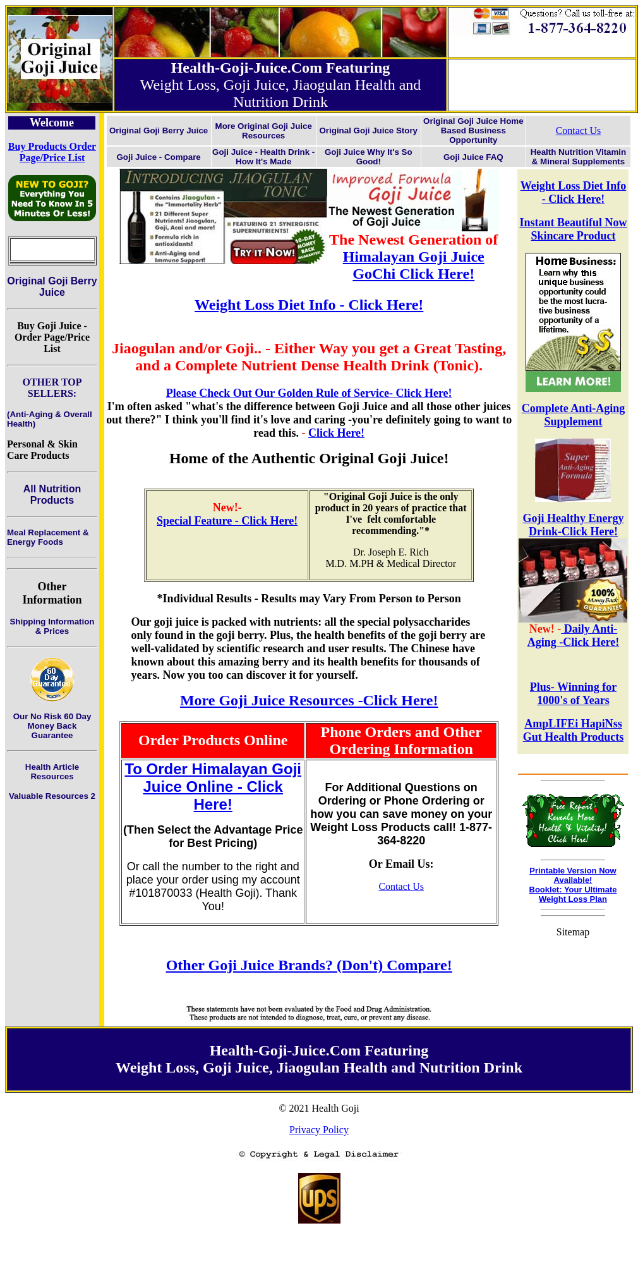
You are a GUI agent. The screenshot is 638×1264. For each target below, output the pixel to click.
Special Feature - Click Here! (227, 520)
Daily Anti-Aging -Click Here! (573, 635)
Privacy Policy (319, 1129)
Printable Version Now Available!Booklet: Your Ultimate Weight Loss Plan (573, 885)
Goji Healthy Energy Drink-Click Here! (572, 525)
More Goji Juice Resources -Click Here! (309, 700)
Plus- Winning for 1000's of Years (573, 694)
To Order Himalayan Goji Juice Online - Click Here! (212, 786)
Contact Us (578, 130)
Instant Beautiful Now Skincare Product (573, 229)
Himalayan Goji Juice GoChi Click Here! (414, 265)
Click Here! (336, 433)
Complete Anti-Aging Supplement (573, 415)
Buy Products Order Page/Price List (52, 152)
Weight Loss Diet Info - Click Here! (574, 192)
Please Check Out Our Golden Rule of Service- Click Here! (309, 393)
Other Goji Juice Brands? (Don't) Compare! (309, 965)
